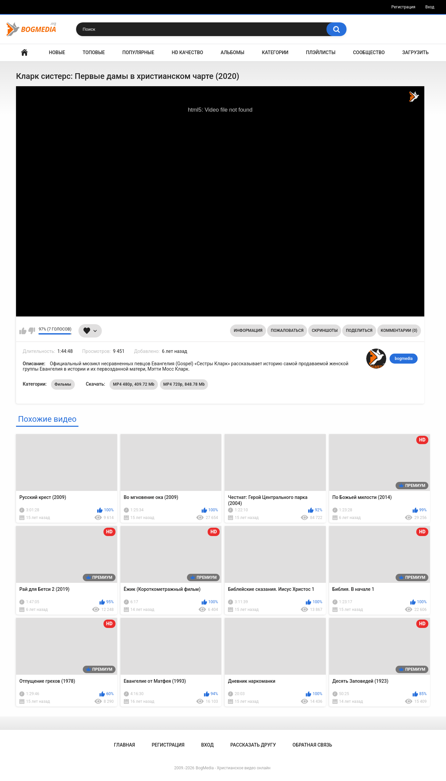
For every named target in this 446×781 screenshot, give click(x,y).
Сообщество (369, 52)
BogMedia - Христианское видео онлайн (233, 768)
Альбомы (232, 52)
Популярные (138, 52)
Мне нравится (22, 331)
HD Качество (187, 52)
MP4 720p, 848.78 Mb (184, 384)
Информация (248, 330)
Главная (24, 52)
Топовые (94, 52)
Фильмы (62, 384)
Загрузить (415, 52)
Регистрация (403, 7)
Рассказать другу (253, 745)
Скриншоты (325, 330)
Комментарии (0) (399, 330)
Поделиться (359, 330)
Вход (429, 7)
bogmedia (404, 358)
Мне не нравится (31, 331)
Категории (275, 52)
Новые (57, 52)
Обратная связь (312, 745)
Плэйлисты (321, 52)
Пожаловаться (287, 330)
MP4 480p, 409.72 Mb (133, 384)
